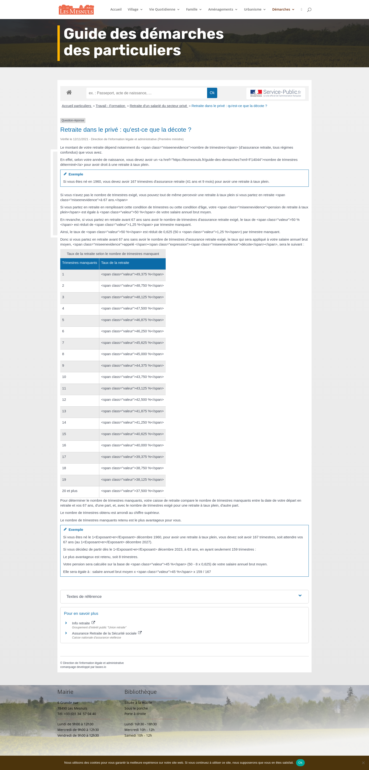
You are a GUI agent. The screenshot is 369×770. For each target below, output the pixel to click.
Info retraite (83, 623)
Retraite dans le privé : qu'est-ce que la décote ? (229, 106)
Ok (300, 762)
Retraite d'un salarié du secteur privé (159, 106)
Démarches (281, 10)
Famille (191, 10)
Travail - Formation (111, 106)
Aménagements (220, 10)
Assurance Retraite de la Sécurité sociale (107, 633)
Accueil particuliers (77, 106)
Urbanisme (252, 10)
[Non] (363, 762)
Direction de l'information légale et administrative (93, 663)
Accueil (116, 10)
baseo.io (100, 667)
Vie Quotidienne (162, 10)
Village (133, 10)
